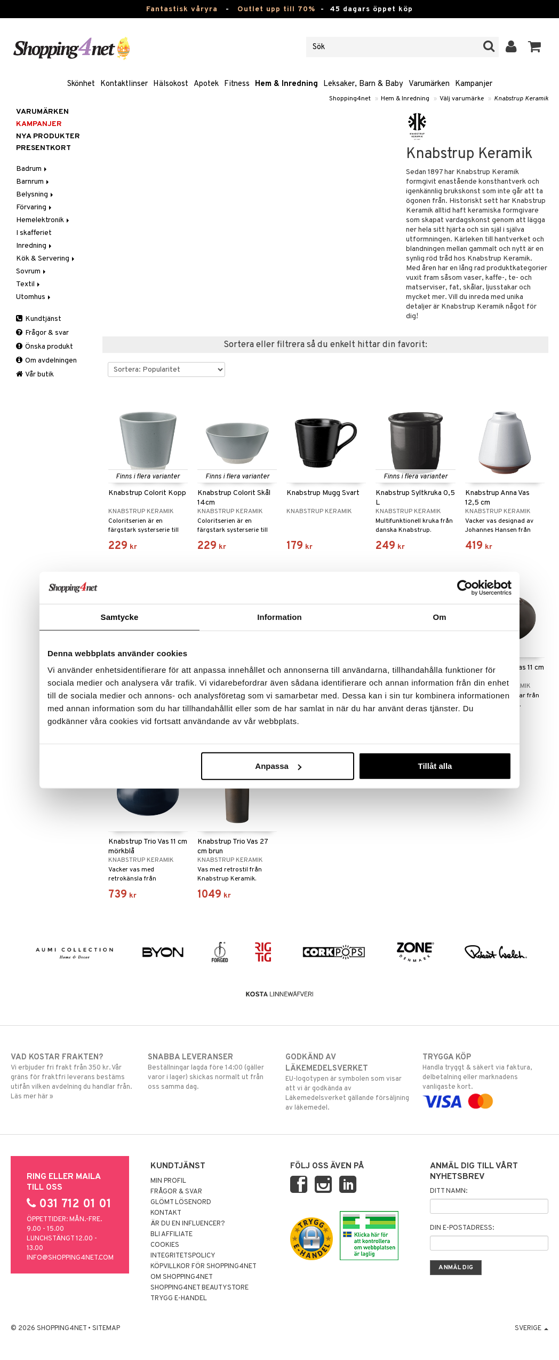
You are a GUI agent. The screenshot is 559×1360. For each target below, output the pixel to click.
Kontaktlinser (124, 84)
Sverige (531, 1328)
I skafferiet (34, 233)
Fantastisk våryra (182, 9)
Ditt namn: (448, 1191)
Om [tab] (439, 616)
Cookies (164, 1245)
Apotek (206, 84)
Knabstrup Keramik (521, 99)
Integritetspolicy (182, 1256)
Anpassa (278, 766)
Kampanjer (473, 84)
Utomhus (34, 297)
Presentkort (43, 148)
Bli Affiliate (171, 1234)
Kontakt (165, 1213)
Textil (29, 284)
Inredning (34, 245)
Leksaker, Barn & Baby (363, 84)
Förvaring (34, 207)
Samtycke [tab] (120, 616)
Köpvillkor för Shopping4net (203, 1266)
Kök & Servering (46, 258)
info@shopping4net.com (70, 1258)
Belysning (35, 194)
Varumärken (429, 84)
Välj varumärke (462, 99)
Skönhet (81, 84)
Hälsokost (170, 84)
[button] (535, 47)
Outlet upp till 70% (276, 9)
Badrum (32, 169)
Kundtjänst (38, 319)
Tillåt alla (435, 766)
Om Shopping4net (181, 1277)
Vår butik (35, 374)
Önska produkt (44, 346)
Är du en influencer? (187, 1224)
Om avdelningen (46, 360)
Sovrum (31, 271)
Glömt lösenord (180, 1202)
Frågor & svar (42, 332)
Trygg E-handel (178, 1298)
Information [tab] (279, 616)
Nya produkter (48, 136)
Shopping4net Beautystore (199, 1288)
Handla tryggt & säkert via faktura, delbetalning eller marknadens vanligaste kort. (485, 1079)
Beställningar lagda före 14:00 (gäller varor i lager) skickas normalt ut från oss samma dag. (211, 1071)
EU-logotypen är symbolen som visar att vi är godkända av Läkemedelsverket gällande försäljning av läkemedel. (348, 1082)
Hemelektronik (43, 220)
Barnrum (33, 181)
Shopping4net (350, 99)
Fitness (237, 84)
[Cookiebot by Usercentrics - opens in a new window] (465, 587)
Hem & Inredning (286, 84)
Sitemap (106, 1328)
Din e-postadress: (462, 1228)
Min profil (168, 1181)
